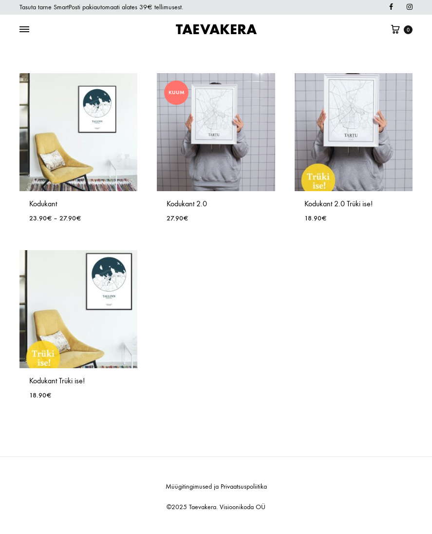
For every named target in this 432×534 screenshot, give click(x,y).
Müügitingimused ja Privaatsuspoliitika (216, 486)
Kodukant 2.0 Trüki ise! (338, 203)
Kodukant (43, 203)
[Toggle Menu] (24, 29)
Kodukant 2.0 (187, 203)
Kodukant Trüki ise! (57, 380)
